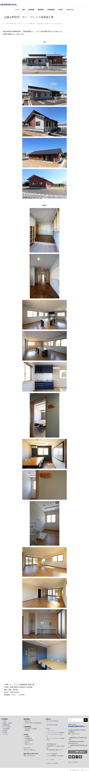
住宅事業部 (31, 9)
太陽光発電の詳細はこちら (55, 749)
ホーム (17, 9)
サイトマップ (27, 748)
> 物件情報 (26, 730)
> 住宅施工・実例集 (6, 723)
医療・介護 (17, 23)
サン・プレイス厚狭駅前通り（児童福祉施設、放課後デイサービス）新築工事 (41, 23)
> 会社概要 (26, 736)
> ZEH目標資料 (5, 728)
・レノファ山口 (50, 759)
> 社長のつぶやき (28, 744)
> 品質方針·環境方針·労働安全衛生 (33, 723)
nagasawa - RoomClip (73, 762)
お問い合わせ (70, 9)
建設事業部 (41, 9)
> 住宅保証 (4, 732)
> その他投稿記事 (28, 740)
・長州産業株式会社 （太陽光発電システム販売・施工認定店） (55, 745)
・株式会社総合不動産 (51, 724)
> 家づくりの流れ (6, 726)
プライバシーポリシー (29, 749)
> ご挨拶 (3, 721)
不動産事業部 (51, 9)
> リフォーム (4, 734)
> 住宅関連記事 (5, 724)
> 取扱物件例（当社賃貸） (31, 728)
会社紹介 (60, 9)
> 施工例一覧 (27, 721)
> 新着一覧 (26, 742)
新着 (23, 9)
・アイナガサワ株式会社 (52, 721)
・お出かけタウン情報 (51, 763)
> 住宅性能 (4, 730)
